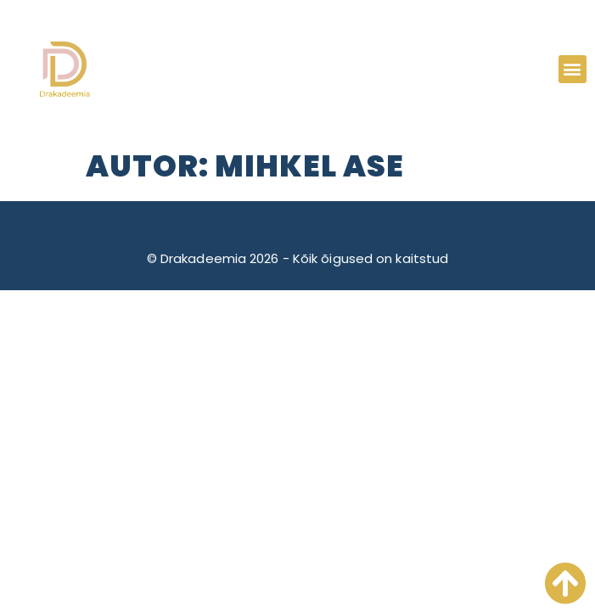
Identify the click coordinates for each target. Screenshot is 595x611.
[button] (573, 69)
